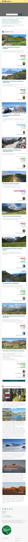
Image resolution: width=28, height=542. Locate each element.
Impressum (17, 538)
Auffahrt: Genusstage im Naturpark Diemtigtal (11, 47)
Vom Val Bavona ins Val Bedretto (11, 283)
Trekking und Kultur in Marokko (16, 21)
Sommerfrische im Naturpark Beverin (12, 216)
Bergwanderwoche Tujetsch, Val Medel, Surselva (12, 249)
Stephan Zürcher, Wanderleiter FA (20, 267)
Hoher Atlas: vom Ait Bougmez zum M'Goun (13, 350)
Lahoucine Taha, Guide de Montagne (20, 373)
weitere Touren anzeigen (14, 380)
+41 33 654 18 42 (8, 515)
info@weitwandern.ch (9, 516)
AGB (20, 538)
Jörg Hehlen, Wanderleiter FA (21, 65)
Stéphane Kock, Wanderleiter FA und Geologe (19, 300)
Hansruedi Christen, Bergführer (21, 134)
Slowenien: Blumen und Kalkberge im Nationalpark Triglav (12, 150)
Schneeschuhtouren (6, 20)
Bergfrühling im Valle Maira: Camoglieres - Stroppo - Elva (13, 81)
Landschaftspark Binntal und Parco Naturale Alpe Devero (14, 316)
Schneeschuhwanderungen (13, 19)
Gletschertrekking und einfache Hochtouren (10, 23)
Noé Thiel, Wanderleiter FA (21, 200)
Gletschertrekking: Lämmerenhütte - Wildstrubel (12, 115)
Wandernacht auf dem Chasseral (11, 183)
